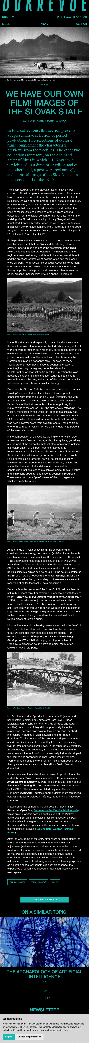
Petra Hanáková (56, 121)
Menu (44, 23)
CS (85, 17)
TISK (47, 997)
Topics (44, 85)
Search (81, 23)
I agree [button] (8, 1036)
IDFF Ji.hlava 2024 (17, 882)
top (44, 990)
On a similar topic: (44, 912)
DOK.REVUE (9, 17)
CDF (78, 17)
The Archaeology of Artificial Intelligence (44, 974)
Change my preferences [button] (29, 1036)
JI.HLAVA (65, 17)
